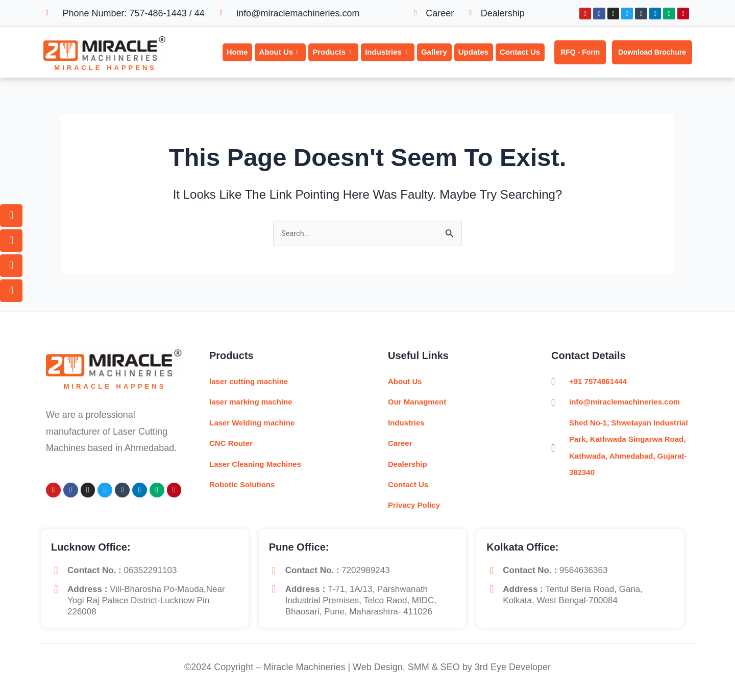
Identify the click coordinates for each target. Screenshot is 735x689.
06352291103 (150, 570)
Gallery (434, 51)
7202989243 (365, 570)
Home (237, 51)
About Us (278, 52)
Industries (386, 52)
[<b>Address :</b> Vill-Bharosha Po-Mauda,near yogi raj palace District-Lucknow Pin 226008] (56, 589)
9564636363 (583, 570)
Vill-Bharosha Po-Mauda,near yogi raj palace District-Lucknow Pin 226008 (146, 600)
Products (331, 52)
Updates (473, 51)
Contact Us (520, 51)
